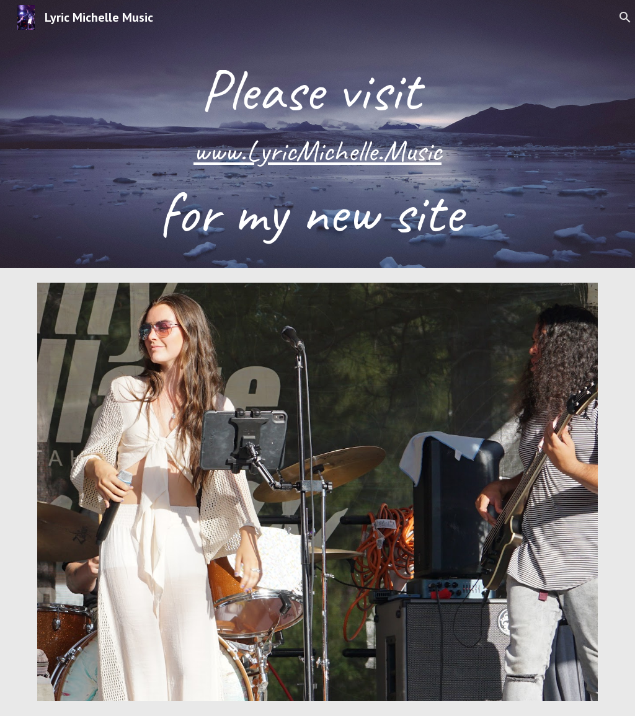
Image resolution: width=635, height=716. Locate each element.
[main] (317, 151)
